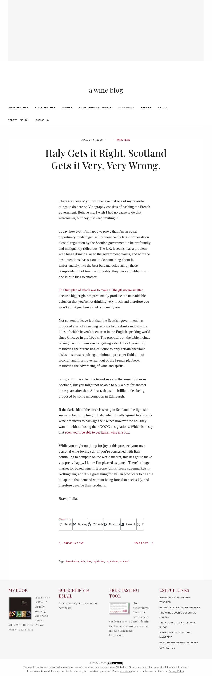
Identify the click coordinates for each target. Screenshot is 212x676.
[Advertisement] (106, 26)
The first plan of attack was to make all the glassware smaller (103, 299)
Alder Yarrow (63, 667)
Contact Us (168, 647)
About (162, 115)
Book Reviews (45, 115)
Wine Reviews (18, 115)
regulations (115, 570)
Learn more (26, 620)
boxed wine (73, 570)
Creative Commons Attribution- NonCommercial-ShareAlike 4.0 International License (141, 667)
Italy (84, 570)
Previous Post (72, 551)
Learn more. (116, 626)
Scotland (129, 570)
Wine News (126, 115)
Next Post (143, 551)
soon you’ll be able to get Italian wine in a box (99, 441)
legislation (101, 570)
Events (146, 115)
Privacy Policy (176, 671)
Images (67, 115)
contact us (126, 671)
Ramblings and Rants (95, 115)
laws (90, 570)
